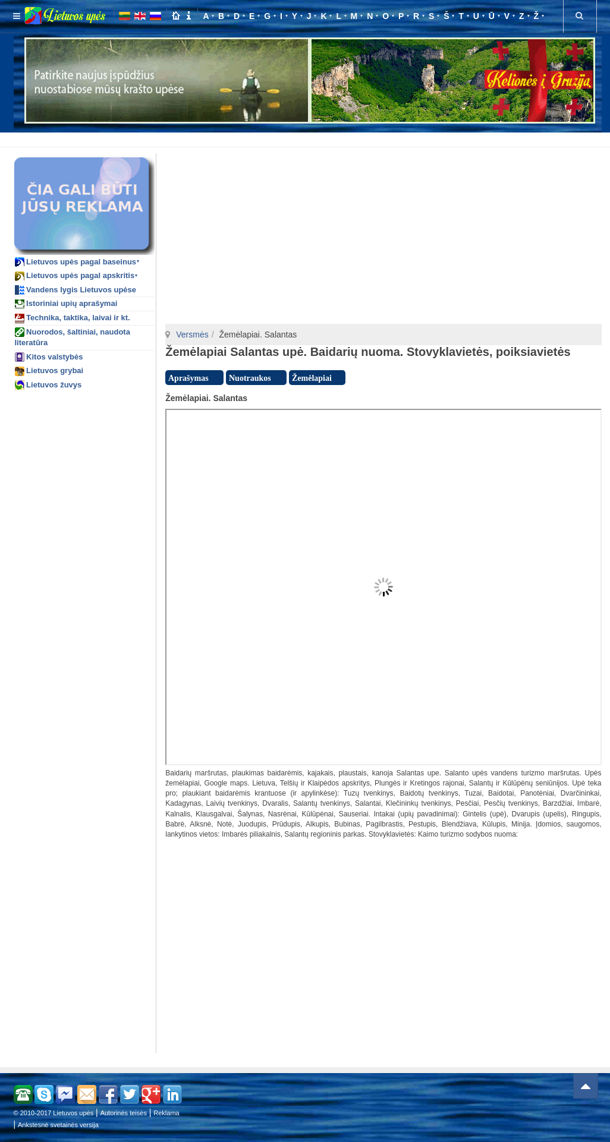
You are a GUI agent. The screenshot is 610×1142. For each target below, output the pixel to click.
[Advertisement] (308, 138)
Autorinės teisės (123, 1112)
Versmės (192, 334)
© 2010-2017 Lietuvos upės (54, 1112)
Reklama (166, 1112)
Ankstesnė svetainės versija (58, 1124)
